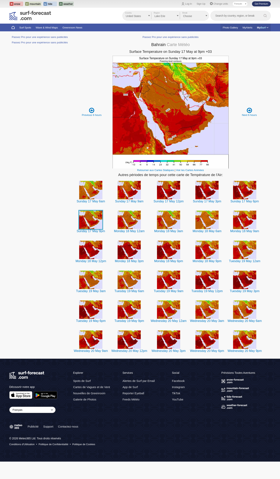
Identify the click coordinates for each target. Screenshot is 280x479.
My (262, 27)
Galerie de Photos (84, 399)
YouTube (177, 399)
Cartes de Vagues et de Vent (91, 387)
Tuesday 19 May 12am (244, 261)
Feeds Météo (131, 399)
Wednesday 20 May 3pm (169, 350)
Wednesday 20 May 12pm (129, 350)
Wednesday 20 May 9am (91, 350)
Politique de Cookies (83, 444)
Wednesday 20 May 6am (245, 320)
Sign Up (201, 3)
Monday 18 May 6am (207, 231)
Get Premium (261, 4)
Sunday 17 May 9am (129, 201)
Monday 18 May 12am (129, 231)
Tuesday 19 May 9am (168, 291)
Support (48, 426)
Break (184, 13)
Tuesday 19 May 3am (91, 291)
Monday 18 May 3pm (129, 261)
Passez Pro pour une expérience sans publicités (40, 37)
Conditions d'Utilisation (22, 444)
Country (128, 13)
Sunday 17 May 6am (91, 201)
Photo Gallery (230, 27)
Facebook (178, 380)
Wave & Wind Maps (47, 27)
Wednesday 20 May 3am (207, 320)
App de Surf (130, 387)
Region (157, 13)
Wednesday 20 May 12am (169, 320)
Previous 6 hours (92, 111)
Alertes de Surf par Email (139, 380)
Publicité (33, 426)
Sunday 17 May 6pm (245, 201)
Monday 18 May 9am (244, 231)
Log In (188, 3)
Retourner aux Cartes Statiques (155, 170)
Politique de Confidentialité (53, 444)
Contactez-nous (68, 426)
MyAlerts (247, 27)
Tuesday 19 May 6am (129, 291)
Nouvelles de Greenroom (89, 393)
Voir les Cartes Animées (190, 170)
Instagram (178, 387)
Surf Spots (25, 27)
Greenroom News (72, 27)
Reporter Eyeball (133, 393)
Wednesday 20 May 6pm (207, 350)
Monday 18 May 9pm (207, 261)
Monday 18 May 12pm (91, 261)
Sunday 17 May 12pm (169, 201)
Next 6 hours (249, 111)
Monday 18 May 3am (168, 231)
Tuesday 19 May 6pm (91, 320)
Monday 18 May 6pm (168, 261)
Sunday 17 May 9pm (91, 231)
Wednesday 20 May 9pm (245, 350)
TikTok (176, 393)
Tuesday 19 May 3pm (244, 291)
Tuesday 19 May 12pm (207, 291)
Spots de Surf (82, 380)
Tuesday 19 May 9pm (129, 320)
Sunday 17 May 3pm (207, 201)
